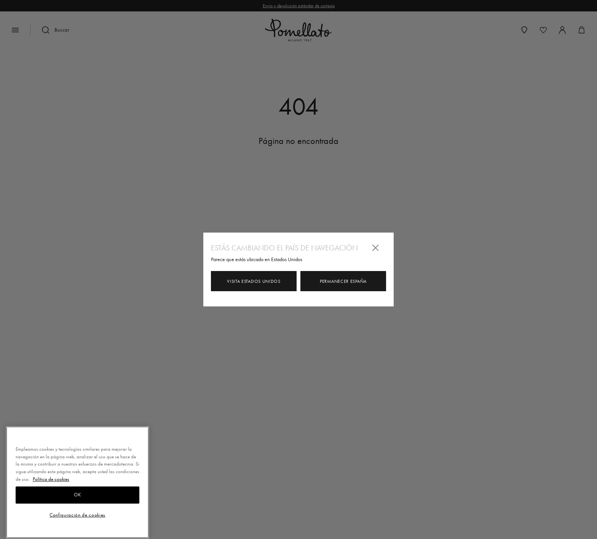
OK (77, 498)
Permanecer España (343, 281)
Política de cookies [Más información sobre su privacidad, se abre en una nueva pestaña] (51, 483)
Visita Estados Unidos (254, 281)
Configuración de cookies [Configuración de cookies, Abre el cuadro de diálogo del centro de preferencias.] (77, 518)
